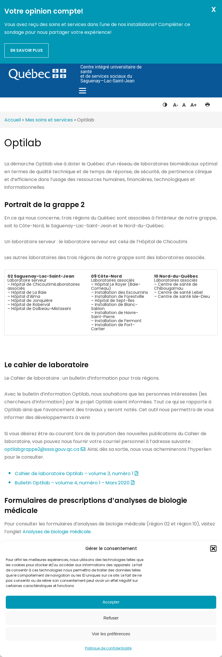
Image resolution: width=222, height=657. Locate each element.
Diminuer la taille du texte (175, 104)
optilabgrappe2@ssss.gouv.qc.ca (41, 449)
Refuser (111, 617)
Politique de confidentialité (108, 648)
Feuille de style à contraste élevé (165, 103)
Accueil (12, 120)
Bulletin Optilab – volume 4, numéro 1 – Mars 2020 (72, 482)
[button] (213, 548)
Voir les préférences (111, 633)
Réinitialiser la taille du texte (184, 103)
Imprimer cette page (207, 103)
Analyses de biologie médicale (57, 531)
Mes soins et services (49, 120)
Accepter (110, 601)
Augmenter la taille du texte (193, 103)
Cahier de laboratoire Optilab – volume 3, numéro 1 (74, 473)
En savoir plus (26, 50)
